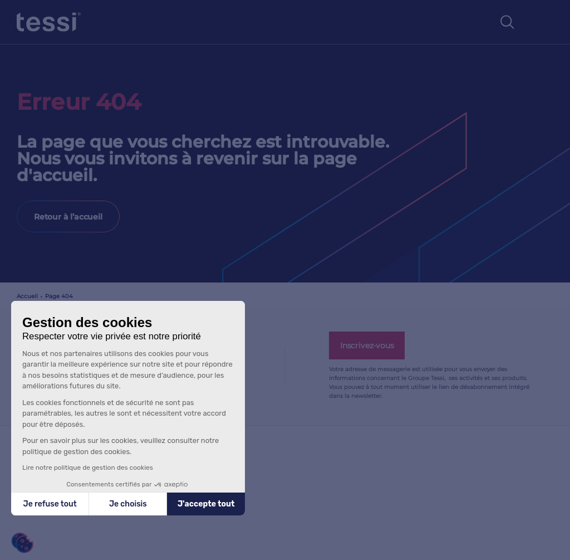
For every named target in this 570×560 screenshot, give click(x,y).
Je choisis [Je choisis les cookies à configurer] (128, 504)
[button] (22, 543)
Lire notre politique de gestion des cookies (87, 467)
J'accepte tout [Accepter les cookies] (206, 504)
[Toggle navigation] (541, 22)
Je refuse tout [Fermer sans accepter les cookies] (50, 504)
